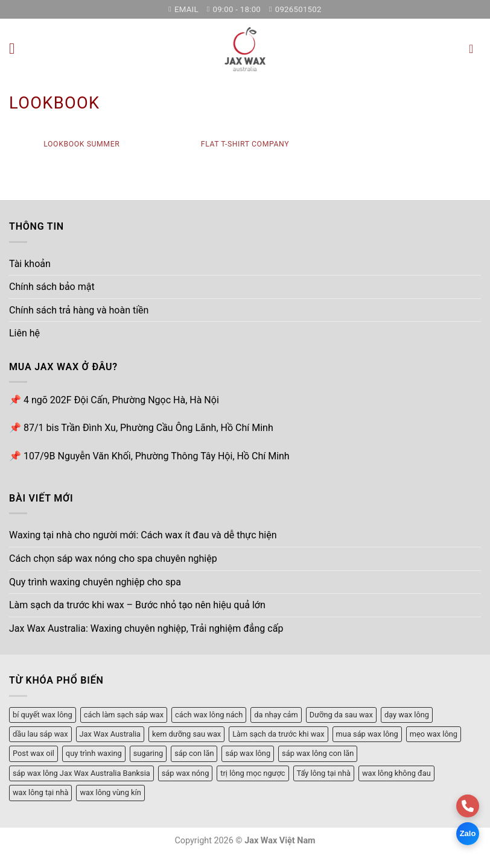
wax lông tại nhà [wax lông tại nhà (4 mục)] (40, 792)
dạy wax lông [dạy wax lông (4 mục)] (406, 714)
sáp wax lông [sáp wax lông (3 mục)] (247, 753)
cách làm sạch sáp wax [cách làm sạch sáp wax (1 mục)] (124, 714)
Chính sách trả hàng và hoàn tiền (78, 309)
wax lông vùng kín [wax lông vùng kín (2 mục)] (110, 792)
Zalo (468, 833)
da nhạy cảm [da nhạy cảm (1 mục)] (276, 714)
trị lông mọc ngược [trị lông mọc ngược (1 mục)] (252, 772)
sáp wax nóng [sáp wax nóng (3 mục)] (185, 772)
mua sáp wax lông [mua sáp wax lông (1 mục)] (367, 733)
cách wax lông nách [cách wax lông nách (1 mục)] (209, 714)
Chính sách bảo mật (52, 286)
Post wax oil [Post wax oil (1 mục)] (33, 753)
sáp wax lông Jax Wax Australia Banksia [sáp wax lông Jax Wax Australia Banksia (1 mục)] (81, 772)
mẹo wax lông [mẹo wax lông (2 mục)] (433, 733)
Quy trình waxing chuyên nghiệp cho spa (95, 581)
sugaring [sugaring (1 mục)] (148, 753)
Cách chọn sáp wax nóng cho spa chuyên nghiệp (113, 558)
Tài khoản (30, 263)
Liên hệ (24, 333)
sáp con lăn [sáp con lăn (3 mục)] (194, 753)
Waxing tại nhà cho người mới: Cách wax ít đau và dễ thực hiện (143, 535)
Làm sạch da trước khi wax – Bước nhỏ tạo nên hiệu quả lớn (137, 604)
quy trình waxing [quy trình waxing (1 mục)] (94, 753)
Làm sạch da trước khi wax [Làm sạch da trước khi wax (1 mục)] (278, 733)
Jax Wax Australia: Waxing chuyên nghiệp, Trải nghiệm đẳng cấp (146, 628)
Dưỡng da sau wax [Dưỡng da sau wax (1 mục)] (341, 714)
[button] (16, 48)
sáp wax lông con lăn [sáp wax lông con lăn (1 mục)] (318, 753)
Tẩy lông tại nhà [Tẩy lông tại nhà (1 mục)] (324, 772)
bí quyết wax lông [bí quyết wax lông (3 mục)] (42, 714)
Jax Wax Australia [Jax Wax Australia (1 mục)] (110, 733)
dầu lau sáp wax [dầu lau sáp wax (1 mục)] (40, 733)
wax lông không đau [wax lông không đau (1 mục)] (396, 772)
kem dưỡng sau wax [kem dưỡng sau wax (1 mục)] (186, 733)
